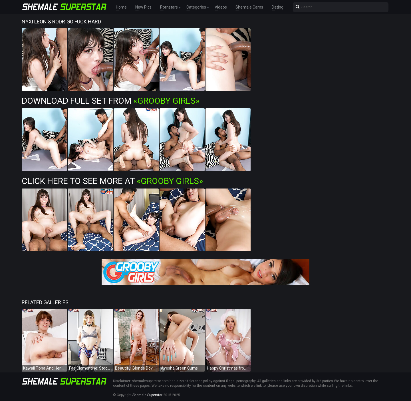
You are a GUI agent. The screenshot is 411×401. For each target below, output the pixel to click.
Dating (277, 7)
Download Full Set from (111, 101)
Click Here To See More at (112, 181)
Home (121, 7)
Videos (221, 7)
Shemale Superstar (147, 395)
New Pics (143, 7)
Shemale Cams (249, 7)
